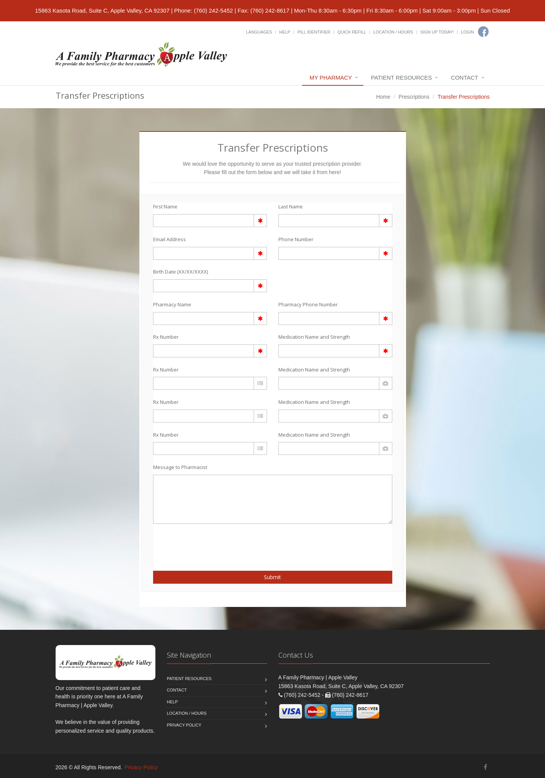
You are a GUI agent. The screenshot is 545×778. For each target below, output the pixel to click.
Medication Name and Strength (314, 336)
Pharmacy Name (172, 304)
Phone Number (295, 239)
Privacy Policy (184, 725)
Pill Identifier (313, 32)
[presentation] (197, 542)
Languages (259, 32)
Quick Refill (351, 32)
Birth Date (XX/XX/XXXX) (180, 271)
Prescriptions (413, 97)
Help (284, 32)
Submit (272, 577)
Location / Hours (393, 32)
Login (467, 32)
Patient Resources (401, 77)
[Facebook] (483, 31)
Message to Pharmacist (180, 467)
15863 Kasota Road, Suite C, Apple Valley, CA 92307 (102, 10)
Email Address (169, 239)
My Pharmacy (331, 77)
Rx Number (166, 336)
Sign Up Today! (437, 32)
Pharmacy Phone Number (308, 304)
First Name (165, 206)
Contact (464, 77)
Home (383, 97)
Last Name (290, 206)
